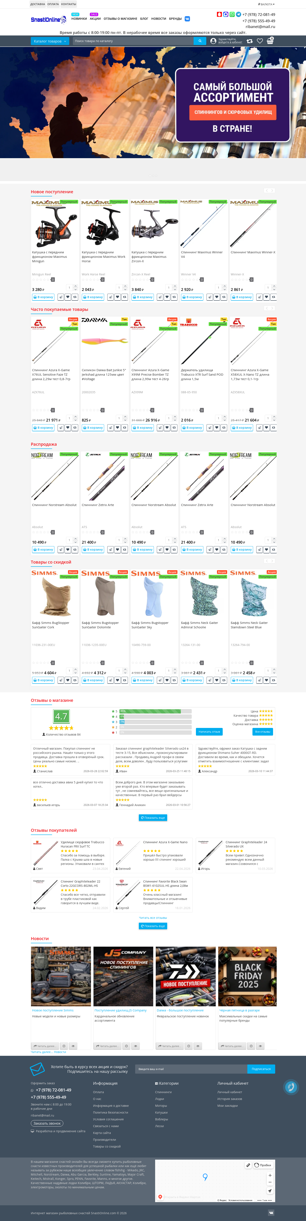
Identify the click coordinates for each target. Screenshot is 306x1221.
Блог (144, 19)
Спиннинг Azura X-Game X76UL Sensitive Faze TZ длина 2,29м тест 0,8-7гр (51, 374)
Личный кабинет (229, 1092)
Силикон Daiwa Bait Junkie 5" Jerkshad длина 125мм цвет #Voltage (104, 374)
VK (187, 19)
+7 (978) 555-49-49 (255, 20)
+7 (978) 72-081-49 (246, 14)
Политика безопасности (110, 1112)
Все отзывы (262, 731)
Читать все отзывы (153, 918)
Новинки (79, 19)
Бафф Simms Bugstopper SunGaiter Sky (150, 624)
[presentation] (266, 190)
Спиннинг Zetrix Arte (98, 505)
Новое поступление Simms (53, 1010)
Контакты (68, 4)
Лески (159, 1126)
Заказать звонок (47, 1123)
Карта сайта (102, 1133)
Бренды (175, 19)
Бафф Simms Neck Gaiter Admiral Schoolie (199, 624)
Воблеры (161, 1119)
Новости (158, 19)
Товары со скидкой (107, 1146)
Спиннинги (163, 1092)
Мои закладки (227, 1106)
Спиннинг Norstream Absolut (54, 505)
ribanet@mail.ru (260, 26)
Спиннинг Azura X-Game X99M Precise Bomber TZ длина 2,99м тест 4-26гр (150, 374)
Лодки (159, 1099)
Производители (104, 1140)
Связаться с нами (106, 1126)
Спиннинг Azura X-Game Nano (165, 842)
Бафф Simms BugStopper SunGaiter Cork (50, 624)
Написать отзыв (209, 731)
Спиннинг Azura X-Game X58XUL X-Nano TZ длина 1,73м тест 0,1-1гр (250, 374)
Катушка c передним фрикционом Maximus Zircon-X (149, 256)
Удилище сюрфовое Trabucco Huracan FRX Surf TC (82, 844)
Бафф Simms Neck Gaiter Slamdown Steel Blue (249, 624)
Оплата (53, 4)
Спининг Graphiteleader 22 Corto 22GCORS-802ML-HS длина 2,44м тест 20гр (80, 885)
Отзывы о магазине (120, 19)
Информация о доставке (111, 1106)
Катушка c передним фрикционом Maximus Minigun (49, 256)
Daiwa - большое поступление (180, 1010)
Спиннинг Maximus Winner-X (253, 252)
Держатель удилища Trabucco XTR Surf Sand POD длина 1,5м (202, 374)
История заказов (229, 1099)
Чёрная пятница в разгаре (239, 1010)
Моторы (161, 1106)
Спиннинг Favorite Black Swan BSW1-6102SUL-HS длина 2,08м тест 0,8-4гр (165, 885)
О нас (97, 1099)
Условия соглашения (108, 1119)
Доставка (37, 4)
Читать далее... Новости (48, 1052)
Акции (95, 19)
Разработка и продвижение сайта (58, 1131)
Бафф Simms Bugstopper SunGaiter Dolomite (100, 624)
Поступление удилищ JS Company (121, 1010)
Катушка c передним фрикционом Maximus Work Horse (103, 256)
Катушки (161, 1112)
